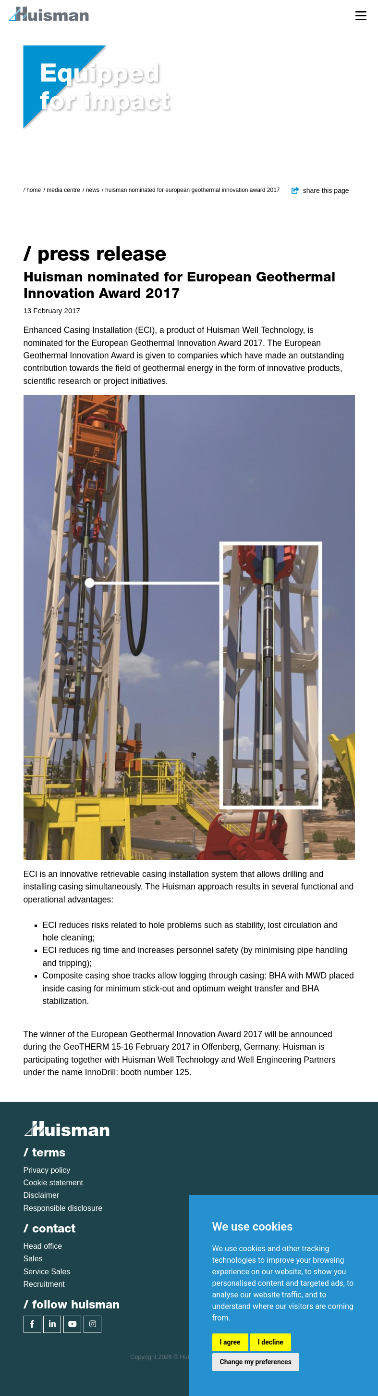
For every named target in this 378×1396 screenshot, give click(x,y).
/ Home (32, 190)
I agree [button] (230, 1342)
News (92, 190)
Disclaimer (42, 1195)
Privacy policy (47, 1170)
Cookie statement (54, 1183)
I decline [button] (270, 1342)
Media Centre (63, 190)
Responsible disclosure (63, 1208)
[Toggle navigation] (361, 15)
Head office (43, 1246)
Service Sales (47, 1272)
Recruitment (44, 1284)
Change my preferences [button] (256, 1362)
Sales (33, 1259)
